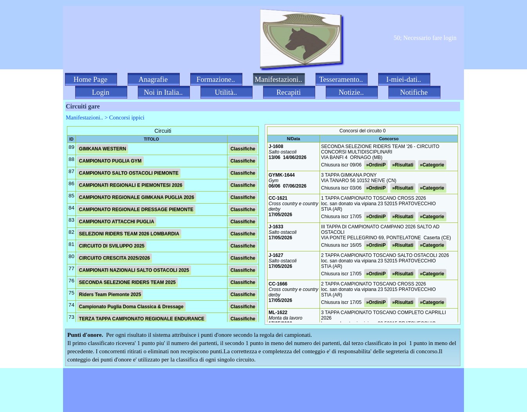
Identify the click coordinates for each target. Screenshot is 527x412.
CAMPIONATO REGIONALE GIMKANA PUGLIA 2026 (136, 197)
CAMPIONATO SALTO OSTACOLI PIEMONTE (129, 173)
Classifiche (243, 149)
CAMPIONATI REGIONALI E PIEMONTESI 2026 (130, 185)
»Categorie (432, 165)
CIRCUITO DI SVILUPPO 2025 (111, 246)
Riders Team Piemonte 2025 (110, 294)
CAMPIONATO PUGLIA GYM (110, 161)
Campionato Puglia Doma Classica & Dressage (131, 306)
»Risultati (402, 165)
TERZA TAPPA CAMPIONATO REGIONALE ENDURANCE (141, 319)
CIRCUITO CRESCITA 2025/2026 (114, 258)
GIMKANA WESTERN (102, 149)
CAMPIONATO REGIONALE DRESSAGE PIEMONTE (136, 209)
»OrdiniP (376, 165)
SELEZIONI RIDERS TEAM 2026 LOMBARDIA (129, 234)
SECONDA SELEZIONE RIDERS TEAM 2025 (127, 282)
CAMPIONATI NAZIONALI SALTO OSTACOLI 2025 (134, 270)
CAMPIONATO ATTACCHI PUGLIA (116, 221)
